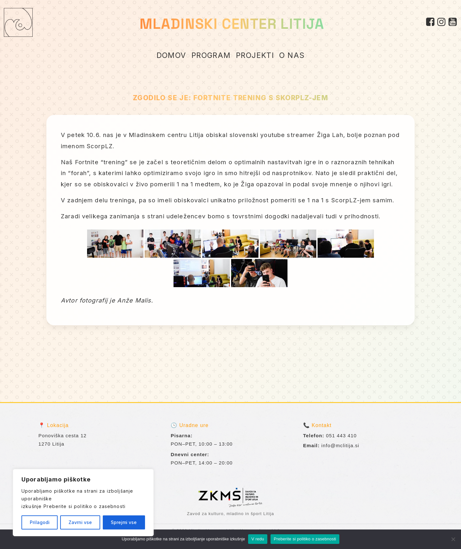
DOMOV (171, 55)
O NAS (291, 55)
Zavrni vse (80, 522)
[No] (453, 539)
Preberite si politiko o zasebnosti (84, 506)
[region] (83, 502)
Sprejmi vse (124, 522)
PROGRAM (211, 55)
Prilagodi (40, 522)
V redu (257, 539)
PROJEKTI (255, 55)
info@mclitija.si (340, 445)
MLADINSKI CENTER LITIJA (232, 24)
